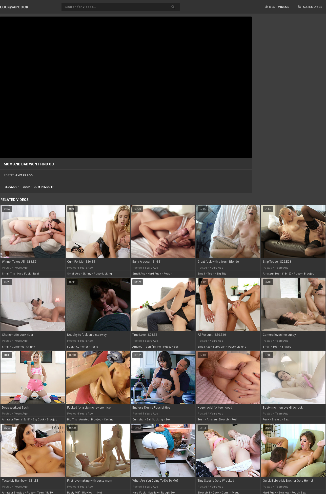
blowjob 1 (12, 187)
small (201, 273)
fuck (70, 346)
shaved (286, 346)
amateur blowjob (90, 419)
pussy (298, 273)
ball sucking (155, 419)
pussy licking (103, 273)
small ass (73, 273)
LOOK (14, 7)
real (36, 273)
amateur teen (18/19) (277, 273)
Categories (310, 7)
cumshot (18, 346)
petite (94, 346)
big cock (38, 419)
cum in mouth (44, 187)
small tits (8, 273)
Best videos (277, 7)
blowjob (309, 273)
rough (167, 273)
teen (210, 273)
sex (176, 346)
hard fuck (24, 273)
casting (109, 419)
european (219, 346)
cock (26, 187)
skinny (86, 273)
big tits (221, 273)
